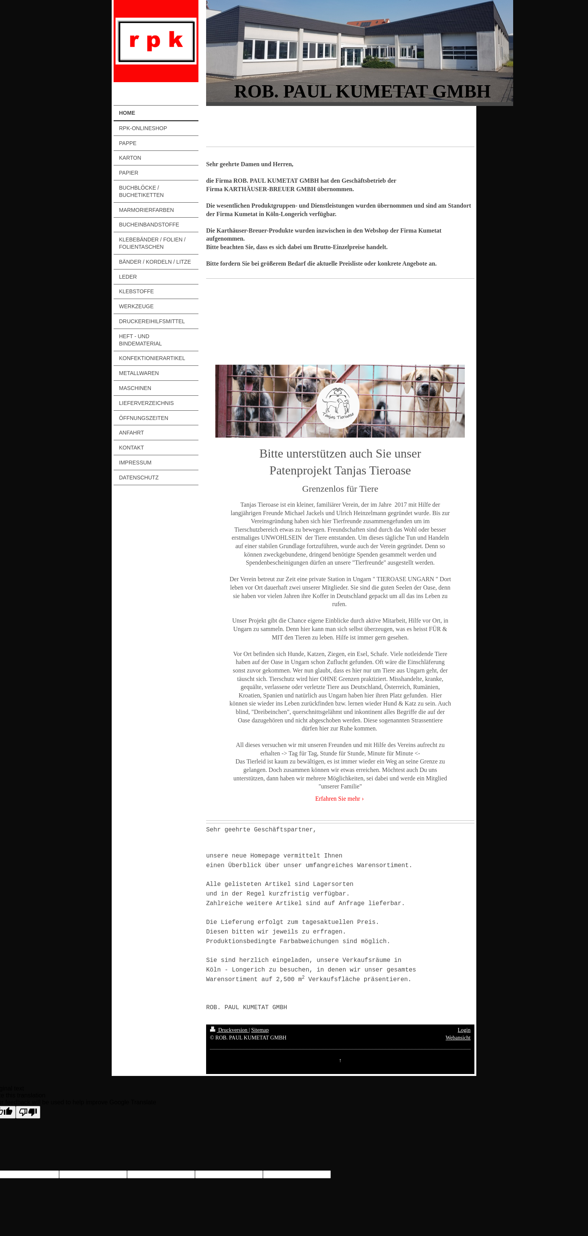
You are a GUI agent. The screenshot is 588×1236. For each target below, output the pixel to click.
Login (464, 1030)
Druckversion (229, 1030)
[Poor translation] (28, 1112)
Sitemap (260, 1030)
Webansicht (458, 1038)
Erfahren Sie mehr (337, 798)
